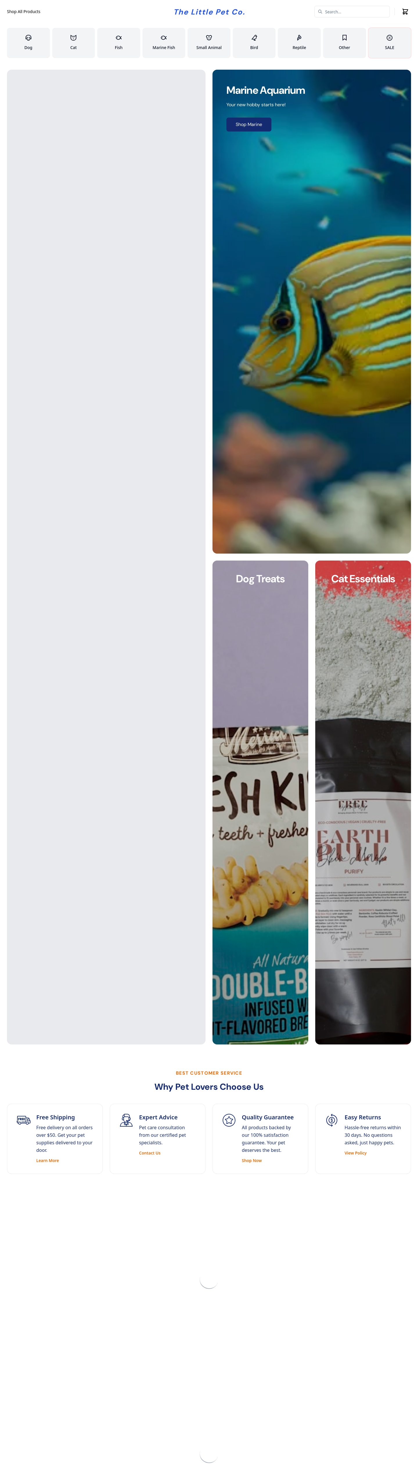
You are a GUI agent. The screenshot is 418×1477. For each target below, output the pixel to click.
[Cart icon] (405, 11)
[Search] (352, 11)
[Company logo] (209, 11)
